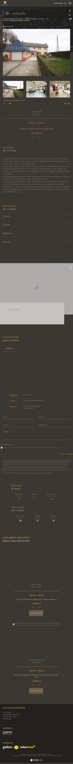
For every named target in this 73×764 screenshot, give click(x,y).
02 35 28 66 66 (28, 395)
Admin (40, 756)
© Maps (60, 263)
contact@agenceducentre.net (33, 400)
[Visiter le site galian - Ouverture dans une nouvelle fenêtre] (7, 748)
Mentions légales (32, 756)
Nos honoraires (15, 756)
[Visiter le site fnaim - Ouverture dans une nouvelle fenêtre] (16, 748)
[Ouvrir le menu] (70, 3)
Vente (27, 19)
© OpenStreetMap (68, 263)
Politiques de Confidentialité (24, 473)
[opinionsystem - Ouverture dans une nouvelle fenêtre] (7, 734)
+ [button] (70, 265)
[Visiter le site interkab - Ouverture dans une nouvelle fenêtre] (27, 748)
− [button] (70, 268)
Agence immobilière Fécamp (13, 19)
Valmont (34, 19)
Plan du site (24, 756)
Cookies (59, 756)
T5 (47, 19)
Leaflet (54, 263)
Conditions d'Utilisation (38, 473)
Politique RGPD (52, 756)
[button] (10, 103)
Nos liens (45, 756)
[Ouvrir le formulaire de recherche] (60, 3)
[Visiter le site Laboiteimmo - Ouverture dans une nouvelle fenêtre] (36, 760)
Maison (41, 19)
